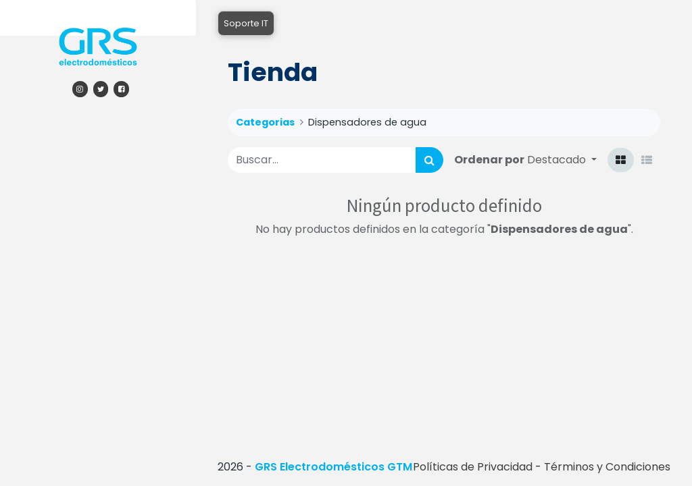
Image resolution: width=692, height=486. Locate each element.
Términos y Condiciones (607, 467)
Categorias (265, 122)
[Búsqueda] (429, 160)
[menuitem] (98, 125)
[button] (562, 159)
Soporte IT (246, 23)
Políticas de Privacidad (473, 467)
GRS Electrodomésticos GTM (333, 467)
